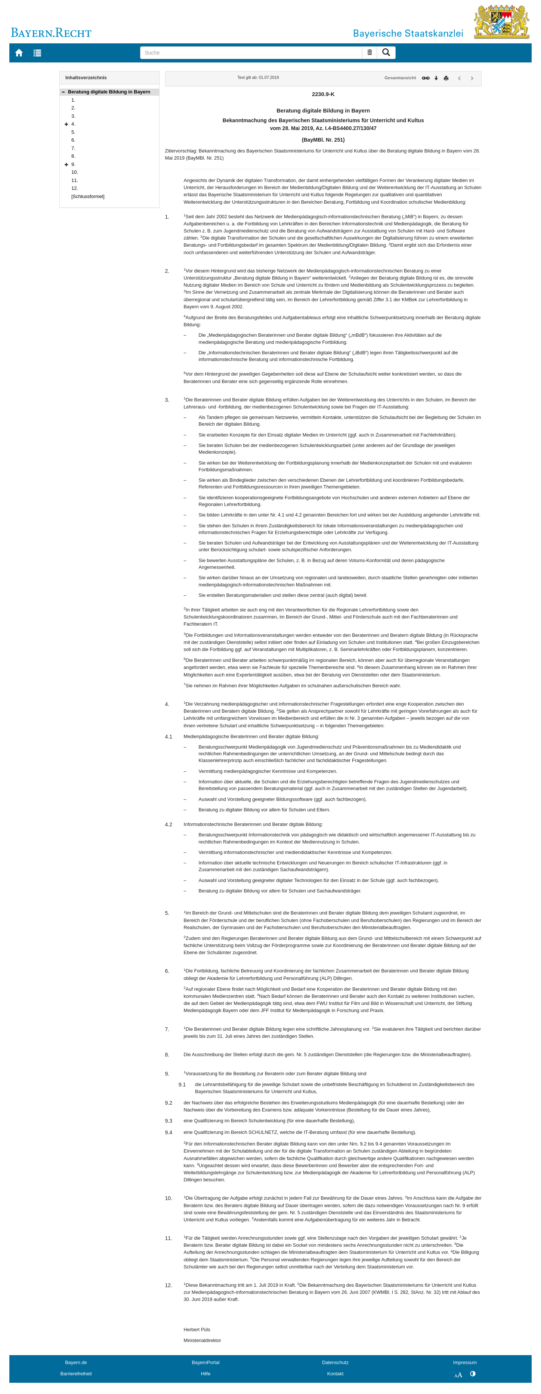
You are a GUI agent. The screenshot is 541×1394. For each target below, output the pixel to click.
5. (73, 132)
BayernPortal (206, 1362)
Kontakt (335, 1373)
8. (73, 156)
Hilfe (206, 1373)
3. (73, 116)
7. (73, 148)
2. (73, 108)
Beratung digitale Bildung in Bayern (109, 92)
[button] (63, 92)
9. (73, 164)
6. (73, 140)
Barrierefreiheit (76, 1373)
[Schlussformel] (88, 196)
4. (73, 124)
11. (74, 180)
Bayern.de (76, 1362)
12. (74, 188)
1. (73, 100)
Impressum (465, 1362)
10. (74, 172)
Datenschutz (335, 1362)
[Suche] (251, 52)
